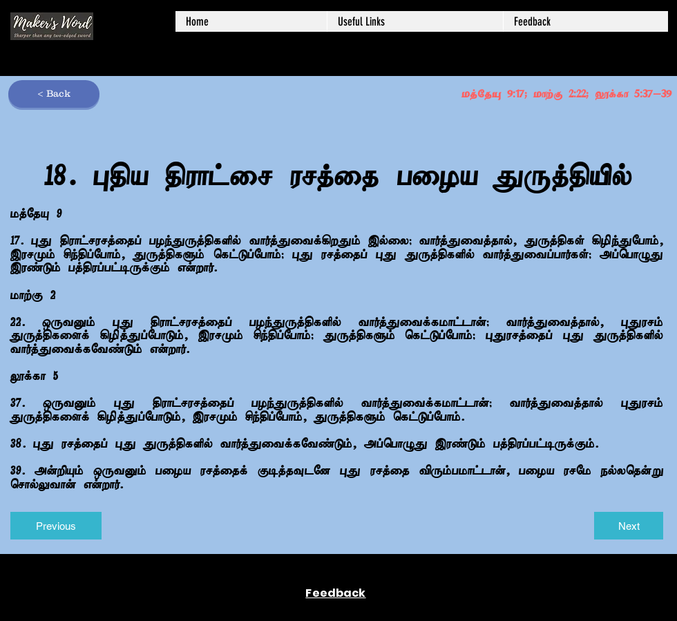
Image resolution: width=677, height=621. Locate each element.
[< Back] (53, 94)
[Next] (628, 525)
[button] (415, 21)
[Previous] (56, 525)
